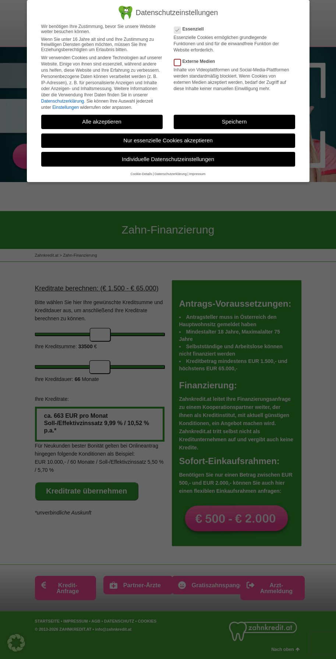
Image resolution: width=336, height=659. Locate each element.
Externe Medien (197, 61)
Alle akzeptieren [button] (101, 121)
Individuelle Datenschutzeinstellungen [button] (168, 159)
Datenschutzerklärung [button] (171, 174)
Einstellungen (65, 107)
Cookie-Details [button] (141, 174)
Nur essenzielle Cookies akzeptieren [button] (168, 140)
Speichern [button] (234, 121)
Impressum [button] (197, 174)
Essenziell (191, 29)
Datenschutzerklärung (62, 101)
